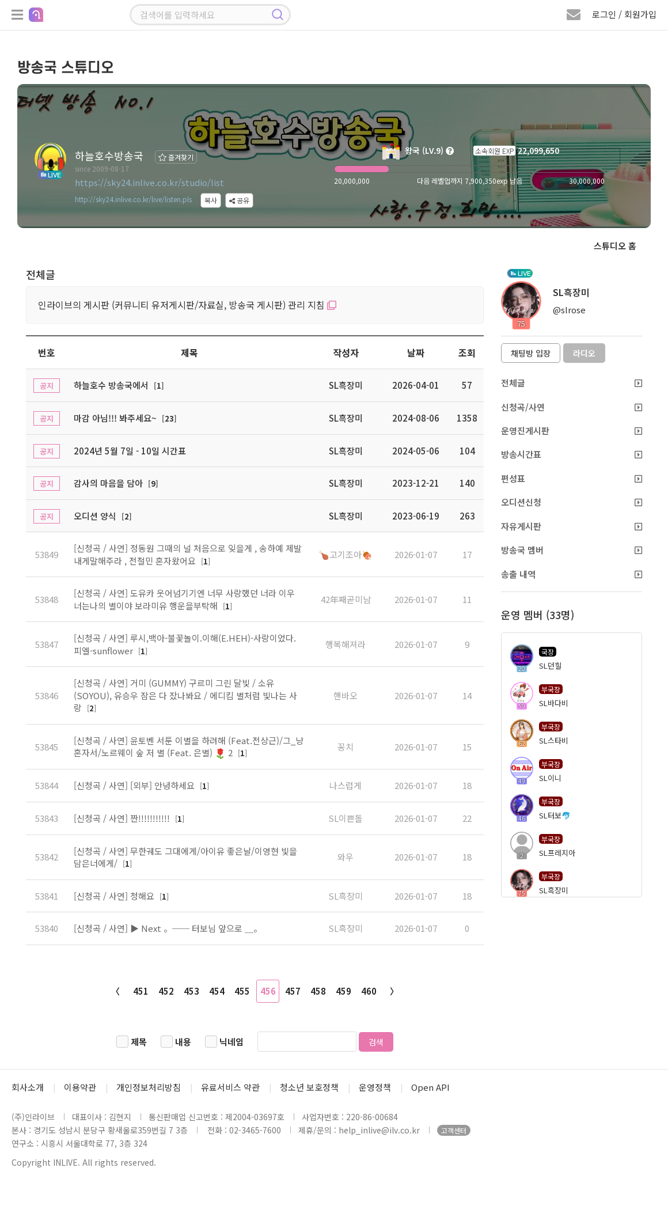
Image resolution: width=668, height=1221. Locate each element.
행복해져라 (345, 644)
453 (191, 991)
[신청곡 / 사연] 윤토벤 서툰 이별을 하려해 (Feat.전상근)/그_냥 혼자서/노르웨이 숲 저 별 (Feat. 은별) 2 (188, 746)
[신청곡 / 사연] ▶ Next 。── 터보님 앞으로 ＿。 (168, 928)
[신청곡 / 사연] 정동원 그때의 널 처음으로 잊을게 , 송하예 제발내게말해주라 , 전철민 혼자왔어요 (188, 554)
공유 (239, 200)
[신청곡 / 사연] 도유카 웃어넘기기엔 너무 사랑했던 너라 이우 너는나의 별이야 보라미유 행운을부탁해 (184, 599)
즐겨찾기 (175, 157)
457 (293, 991)
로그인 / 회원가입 (624, 14)
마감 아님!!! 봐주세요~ (115, 418)
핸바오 (345, 695)
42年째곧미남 (346, 599)
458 (318, 991)
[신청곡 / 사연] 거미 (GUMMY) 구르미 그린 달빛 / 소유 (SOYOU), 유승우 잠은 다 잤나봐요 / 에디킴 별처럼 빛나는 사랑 (185, 695)
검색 (376, 1042)
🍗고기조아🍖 (345, 554)
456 (268, 991)
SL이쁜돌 (345, 818)
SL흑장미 (345, 896)
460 (369, 991)
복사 (210, 200)
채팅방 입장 (531, 353)
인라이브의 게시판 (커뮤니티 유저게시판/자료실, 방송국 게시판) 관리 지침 (187, 305)
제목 (139, 1042)
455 (242, 991)
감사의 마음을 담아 (108, 483)
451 (141, 991)
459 (343, 991)
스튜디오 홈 (615, 246)
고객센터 (453, 1130)
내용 (183, 1042)
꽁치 (345, 747)
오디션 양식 (95, 516)
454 (217, 991)
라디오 (584, 353)
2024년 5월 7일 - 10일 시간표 (130, 451)
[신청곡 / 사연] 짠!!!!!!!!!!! (123, 818)
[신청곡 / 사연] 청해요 (115, 896)
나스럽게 (345, 785)
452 (166, 991)
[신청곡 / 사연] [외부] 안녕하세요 (135, 785)
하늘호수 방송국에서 (111, 385)
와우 (345, 857)
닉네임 (231, 1042)
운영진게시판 (571, 430)
